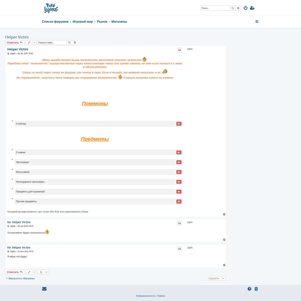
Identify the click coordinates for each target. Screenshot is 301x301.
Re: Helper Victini (18, 222)
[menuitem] (245, 8)
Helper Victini (17, 36)
